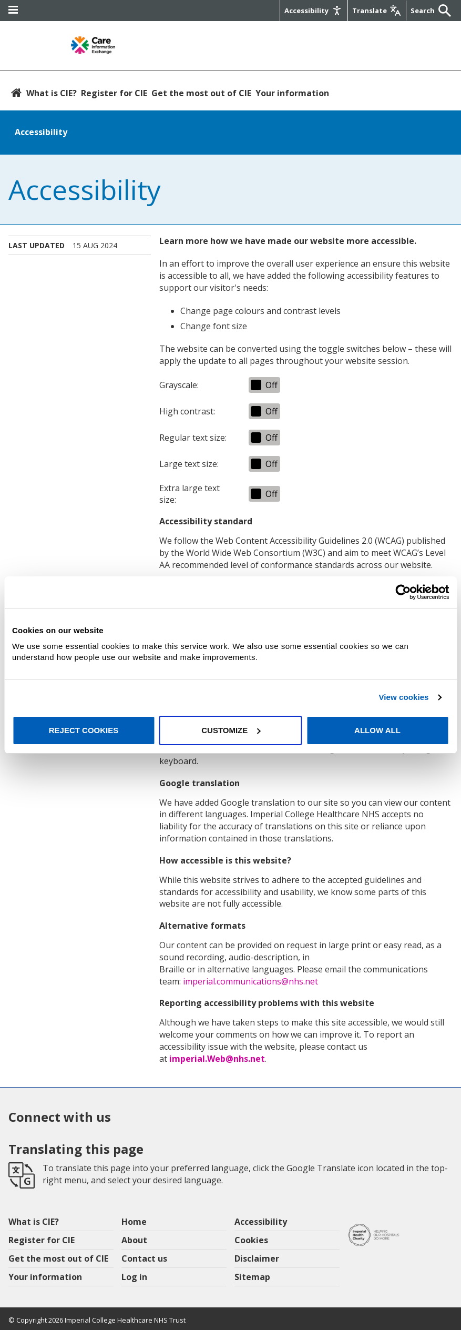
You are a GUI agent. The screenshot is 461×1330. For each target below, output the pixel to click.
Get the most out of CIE (201, 93)
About (134, 1240)
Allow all (377, 730)
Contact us (144, 1258)
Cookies (251, 1240)
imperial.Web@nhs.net (217, 1058)
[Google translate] (376, 10)
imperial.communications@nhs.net (250, 981)
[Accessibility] (312, 10)
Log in (134, 1277)
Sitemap (252, 1277)
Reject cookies (84, 730)
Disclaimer (256, 1258)
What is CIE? (51, 93)
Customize (230, 730)
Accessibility (41, 132)
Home (134, 1221)
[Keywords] (422, 10)
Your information (292, 93)
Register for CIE (114, 93)
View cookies (403, 697)
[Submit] (442, 10)
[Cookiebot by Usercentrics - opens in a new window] (403, 592)
